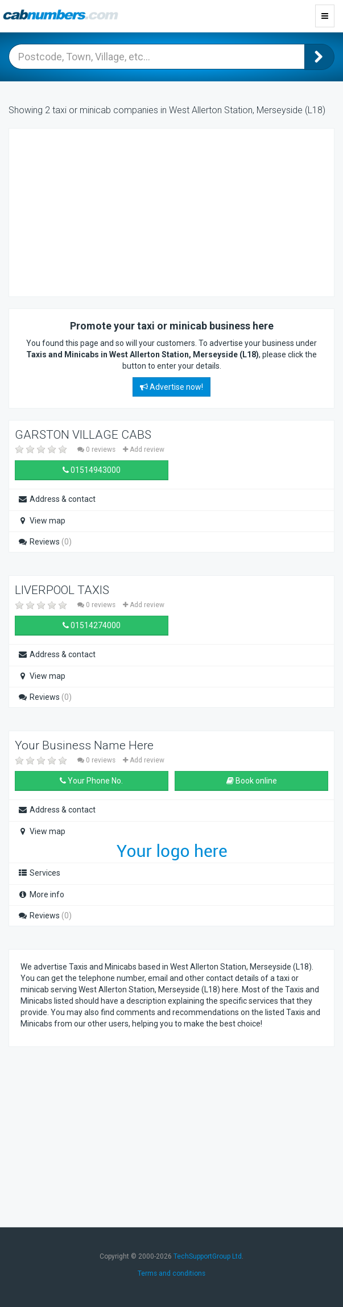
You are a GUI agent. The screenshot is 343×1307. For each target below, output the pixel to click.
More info (41, 894)
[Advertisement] (111, 211)
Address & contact (57, 499)
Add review (143, 449)
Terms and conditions (171, 1273)
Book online (251, 780)
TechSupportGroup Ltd (207, 1256)
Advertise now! (171, 386)
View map (41, 520)
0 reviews (97, 449)
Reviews (45, 541)
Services (39, 872)
